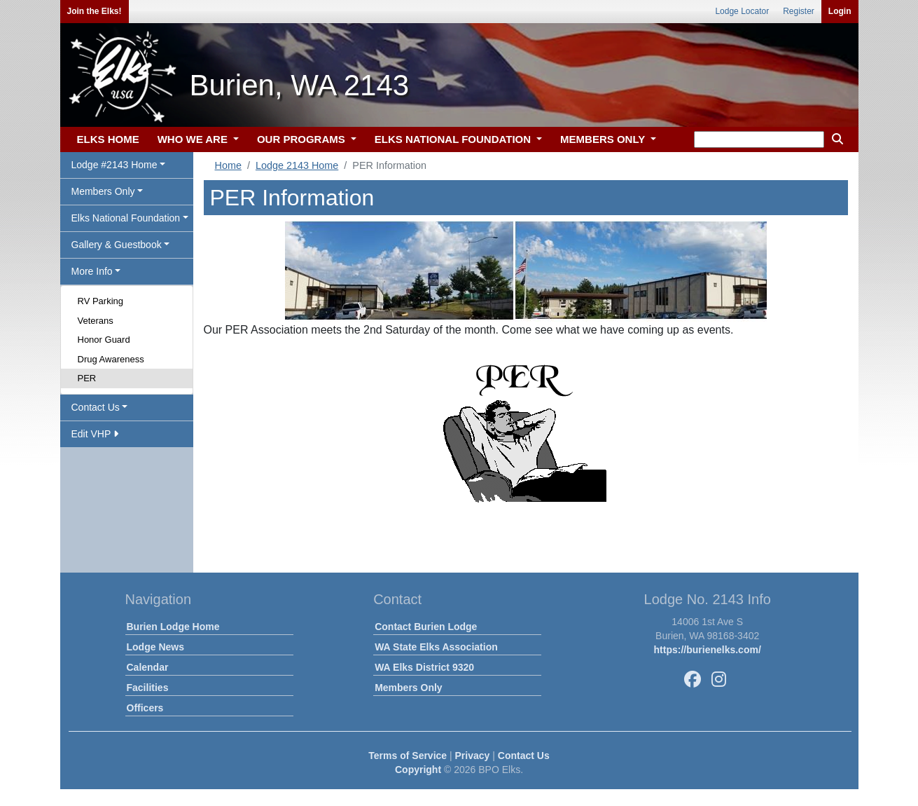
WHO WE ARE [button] (194, 139)
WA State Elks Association (436, 647)
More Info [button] (92, 271)
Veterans (95, 320)
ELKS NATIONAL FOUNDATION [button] (454, 139)
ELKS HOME (108, 139)
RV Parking (101, 301)
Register (798, 11)
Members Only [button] (103, 191)
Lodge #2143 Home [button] (114, 164)
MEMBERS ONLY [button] (604, 139)
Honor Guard (104, 339)
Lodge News (155, 647)
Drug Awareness (111, 359)
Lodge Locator (742, 11)
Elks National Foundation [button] (126, 218)
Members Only (408, 687)
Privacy (472, 755)
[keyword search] (759, 139)
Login (839, 11)
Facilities (148, 687)
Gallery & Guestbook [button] (116, 244)
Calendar (148, 667)
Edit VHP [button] (94, 433)
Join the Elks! (94, 11)
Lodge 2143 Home (297, 165)
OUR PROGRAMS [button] (302, 139)
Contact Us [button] (95, 407)
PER (87, 378)
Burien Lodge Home (173, 626)
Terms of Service (407, 755)
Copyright (418, 769)
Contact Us (524, 755)
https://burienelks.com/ (707, 649)
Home (228, 165)
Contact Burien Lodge (426, 626)
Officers (145, 707)
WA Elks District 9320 (424, 667)
